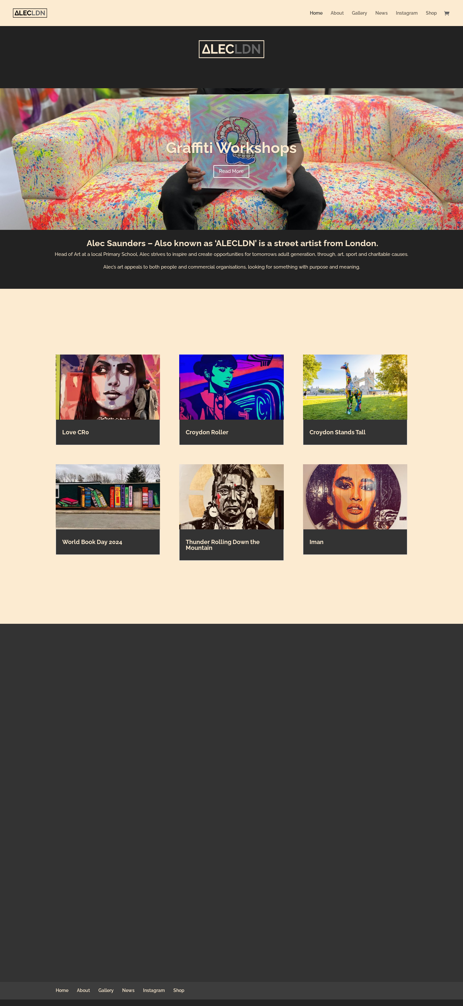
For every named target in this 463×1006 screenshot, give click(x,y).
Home (316, 13)
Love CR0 (75, 432)
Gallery (359, 13)
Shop (431, 13)
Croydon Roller (207, 432)
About (337, 13)
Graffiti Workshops (231, 148)
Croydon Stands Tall (338, 432)
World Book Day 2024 (92, 541)
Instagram (407, 13)
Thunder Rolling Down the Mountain (223, 544)
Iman (317, 541)
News (381, 13)
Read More (231, 171)
